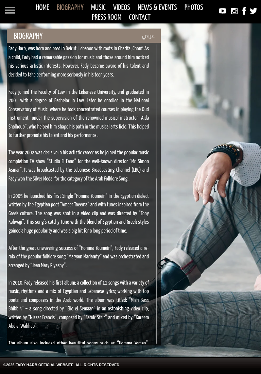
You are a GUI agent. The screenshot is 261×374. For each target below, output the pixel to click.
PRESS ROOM (106, 17)
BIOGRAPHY (70, 8)
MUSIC (98, 8)
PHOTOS (194, 8)
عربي (148, 35)
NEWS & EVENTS (157, 8)
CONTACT (140, 17)
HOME (42, 8)
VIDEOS (121, 8)
